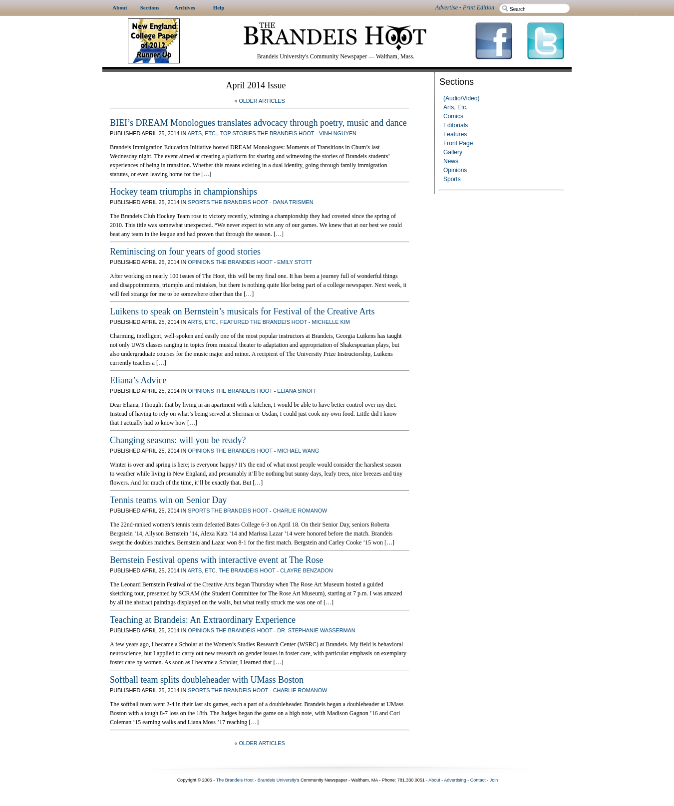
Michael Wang (298, 451)
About (434, 780)
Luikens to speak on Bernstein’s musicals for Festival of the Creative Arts (242, 311)
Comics (453, 116)
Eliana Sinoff (297, 391)
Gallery (452, 152)
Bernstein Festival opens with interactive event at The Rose (217, 560)
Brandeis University (277, 780)
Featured (234, 322)
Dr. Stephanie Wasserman (316, 630)
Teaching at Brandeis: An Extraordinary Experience (203, 620)
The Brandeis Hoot (285, 133)
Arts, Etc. (455, 107)
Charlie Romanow (300, 511)
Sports (452, 179)
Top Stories (238, 133)
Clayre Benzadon (306, 570)
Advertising (455, 780)
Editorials (455, 125)
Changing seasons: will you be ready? (178, 440)
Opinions (455, 170)
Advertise (446, 7)
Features (455, 134)
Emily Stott (294, 262)
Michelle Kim (330, 322)
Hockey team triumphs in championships (183, 192)
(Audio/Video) (461, 98)
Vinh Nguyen (337, 133)
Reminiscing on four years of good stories (185, 252)
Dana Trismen (293, 202)
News (450, 161)
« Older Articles (259, 101)
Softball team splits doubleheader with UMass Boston (207, 680)
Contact (478, 780)
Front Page (458, 143)
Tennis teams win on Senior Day (168, 500)
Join (494, 780)
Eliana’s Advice (138, 380)
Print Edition (478, 7)
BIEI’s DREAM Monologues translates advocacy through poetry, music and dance (258, 123)
